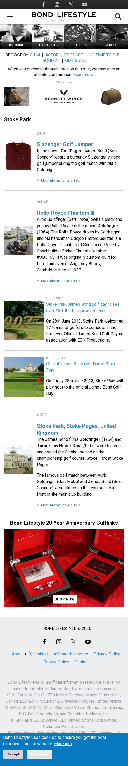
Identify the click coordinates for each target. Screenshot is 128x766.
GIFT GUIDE (76, 60)
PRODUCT (73, 55)
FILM (35, 55)
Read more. (83, 74)
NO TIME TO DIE (104, 55)
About (17, 654)
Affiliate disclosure (71, 654)
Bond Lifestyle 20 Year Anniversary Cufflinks (64, 523)
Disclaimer (38, 654)
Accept (13, 757)
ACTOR (52, 55)
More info (63, 746)
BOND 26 (51, 60)
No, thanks (39, 757)
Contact (82, 661)
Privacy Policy (107, 654)
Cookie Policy (56, 661)
